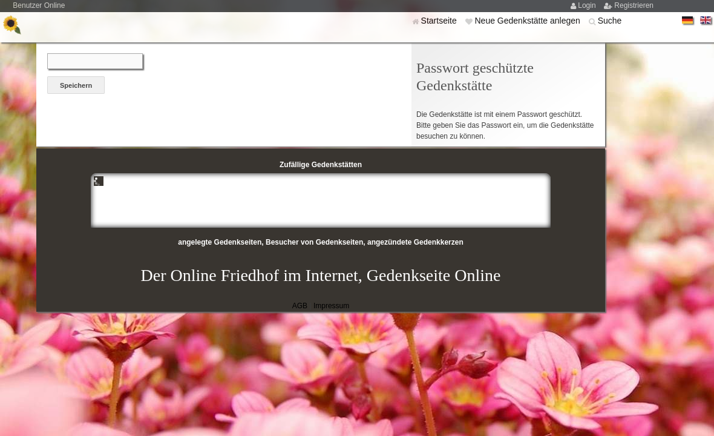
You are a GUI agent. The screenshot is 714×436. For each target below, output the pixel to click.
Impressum (331, 306)
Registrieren (633, 5)
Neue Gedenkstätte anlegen (528, 20)
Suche (610, 20)
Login (588, 5)
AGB (299, 306)
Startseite (440, 20)
